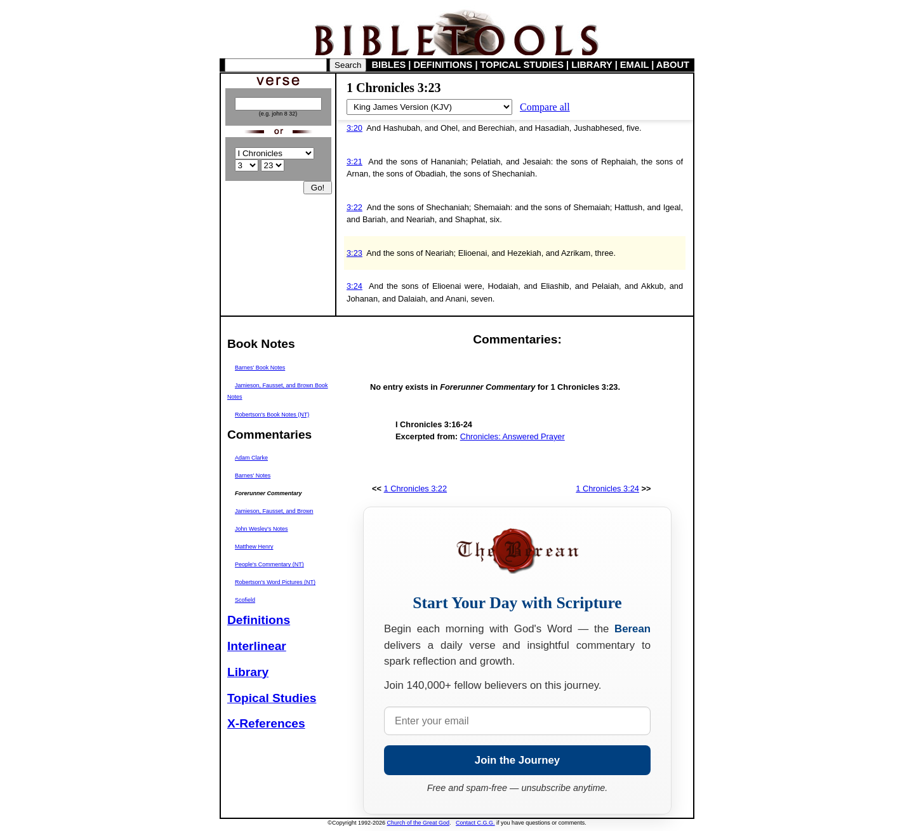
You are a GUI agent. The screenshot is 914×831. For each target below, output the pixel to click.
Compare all (545, 107)
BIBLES (389, 65)
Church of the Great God (418, 823)
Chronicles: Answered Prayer (512, 436)
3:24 (354, 286)
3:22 (354, 207)
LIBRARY (591, 65)
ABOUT (672, 65)
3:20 (354, 128)
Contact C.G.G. (475, 823)
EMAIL (634, 65)
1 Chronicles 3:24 (607, 488)
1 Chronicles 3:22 (415, 488)
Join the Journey (517, 760)
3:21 (354, 161)
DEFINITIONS (443, 65)
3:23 (354, 253)
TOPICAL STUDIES (522, 65)
